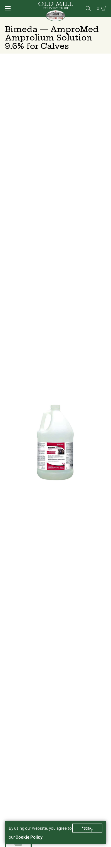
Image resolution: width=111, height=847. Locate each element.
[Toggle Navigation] (8, 8)
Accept (87, 828)
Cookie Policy (29, 837)
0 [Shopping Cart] (98, 8)
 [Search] (88, 8)
